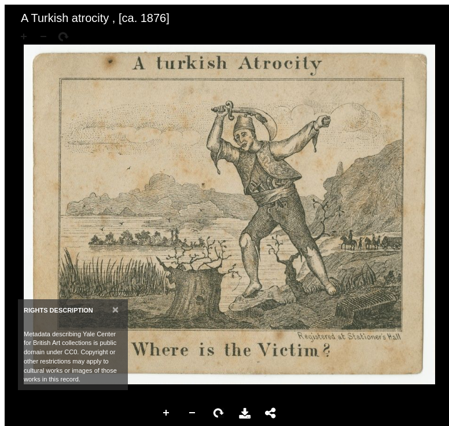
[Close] (115, 309)
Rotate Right (218, 413)
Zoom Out (192, 413)
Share (270, 413)
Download (244, 413)
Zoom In (166, 413)
